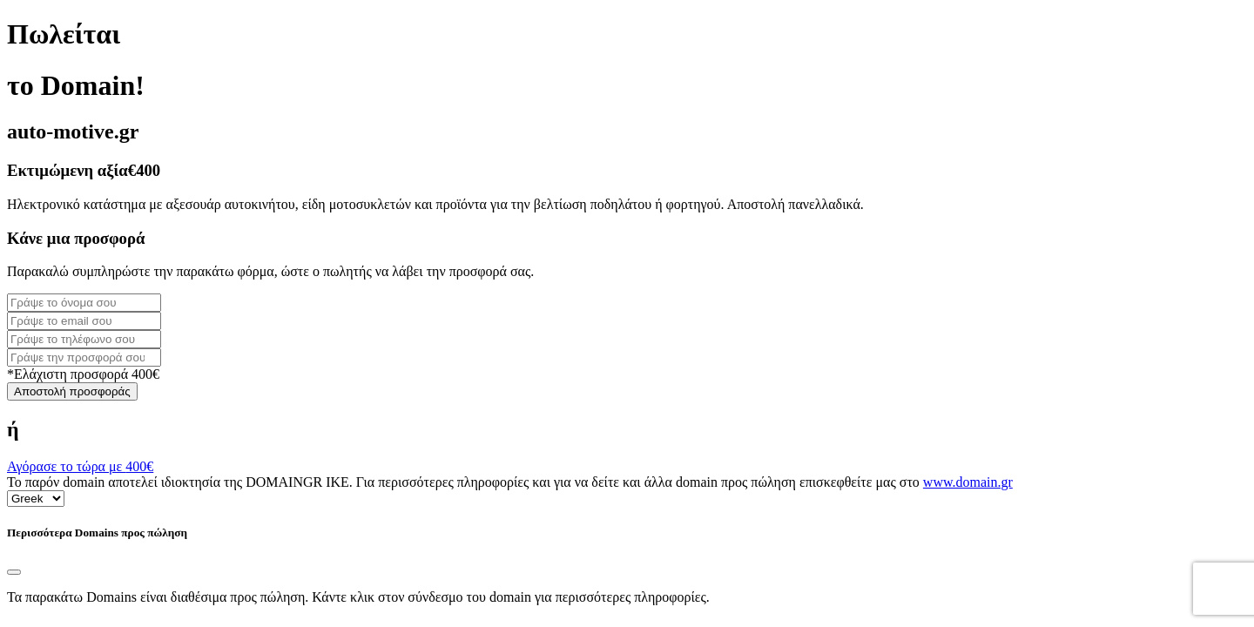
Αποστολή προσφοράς (72, 391)
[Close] (14, 572)
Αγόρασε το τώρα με (80, 466)
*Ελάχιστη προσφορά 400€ (83, 374)
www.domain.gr (968, 482)
